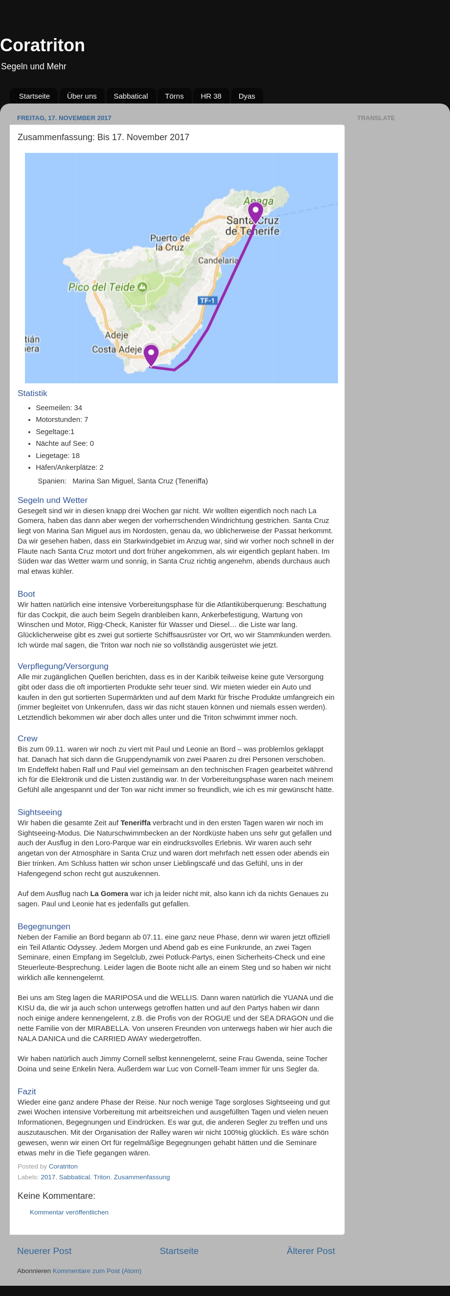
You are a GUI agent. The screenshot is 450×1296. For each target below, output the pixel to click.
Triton (101, 1177)
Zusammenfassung (142, 1177)
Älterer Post (311, 1251)
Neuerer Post (44, 1251)
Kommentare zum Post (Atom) (97, 1271)
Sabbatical (131, 96)
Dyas (247, 96)
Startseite (34, 96)
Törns (174, 96)
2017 (48, 1177)
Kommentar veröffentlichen (69, 1212)
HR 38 (211, 96)
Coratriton (42, 45)
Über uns (82, 96)
